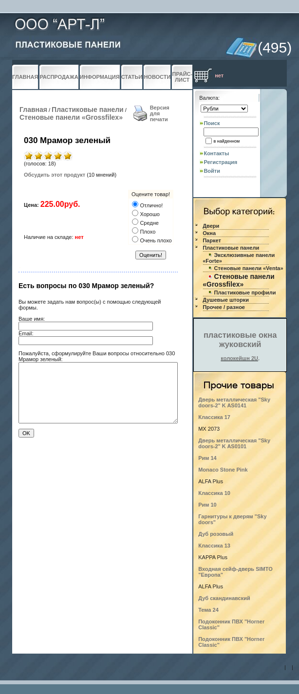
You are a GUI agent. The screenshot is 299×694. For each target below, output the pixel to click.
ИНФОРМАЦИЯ (100, 77)
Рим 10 (207, 505)
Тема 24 (208, 610)
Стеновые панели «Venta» (248, 268)
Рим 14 (207, 458)
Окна (209, 233)
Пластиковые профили (245, 292)
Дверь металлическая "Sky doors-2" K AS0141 (234, 402)
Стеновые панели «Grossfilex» (71, 117)
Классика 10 (214, 493)
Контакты (216, 153)
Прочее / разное (224, 307)
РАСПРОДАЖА (58, 77)
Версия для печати (159, 113)
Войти (212, 171)
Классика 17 (214, 417)
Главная (33, 109)
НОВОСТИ (157, 77)
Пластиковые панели (88, 109)
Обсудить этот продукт (54, 175)
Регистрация (220, 162)
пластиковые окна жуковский (240, 339)
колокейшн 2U (239, 358)
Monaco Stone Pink (222, 470)
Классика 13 (214, 545)
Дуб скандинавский (224, 598)
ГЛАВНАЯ (25, 77)
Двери (211, 226)
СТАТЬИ (132, 77)
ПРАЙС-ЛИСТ (182, 77)
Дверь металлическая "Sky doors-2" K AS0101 (234, 443)
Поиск (212, 123)
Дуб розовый (215, 534)
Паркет (212, 240)
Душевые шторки (226, 300)
